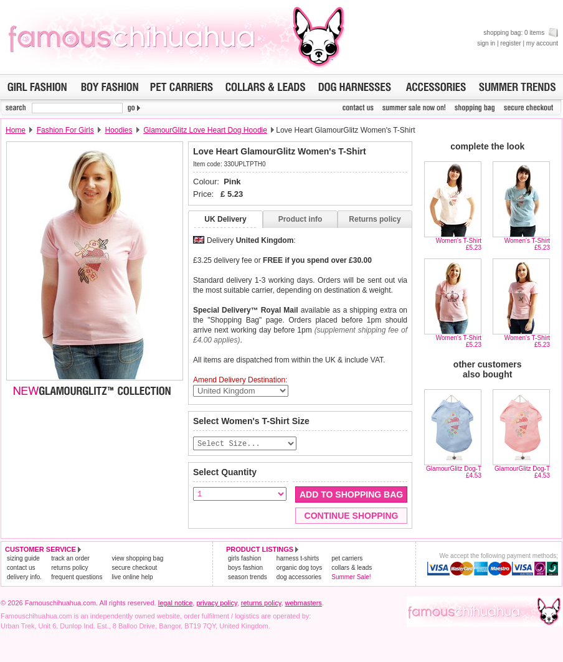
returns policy (69, 568)
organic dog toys (299, 568)
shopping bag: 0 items (520, 32)
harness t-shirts (298, 559)
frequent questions (76, 577)
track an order (70, 559)
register (510, 43)
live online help (132, 577)
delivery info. (24, 577)
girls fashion (244, 559)
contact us (21, 568)
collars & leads (351, 568)
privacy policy (216, 603)
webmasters (303, 603)
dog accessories (299, 577)
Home (16, 130)
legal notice (175, 603)
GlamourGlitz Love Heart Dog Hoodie (205, 130)
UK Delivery (225, 219)
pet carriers (346, 559)
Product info (300, 219)
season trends (247, 577)
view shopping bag (137, 559)
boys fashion (245, 568)
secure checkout (134, 568)
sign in (486, 43)
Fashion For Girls (65, 130)
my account (542, 43)
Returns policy (374, 219)
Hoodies (118, 130)
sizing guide (23, 559)
